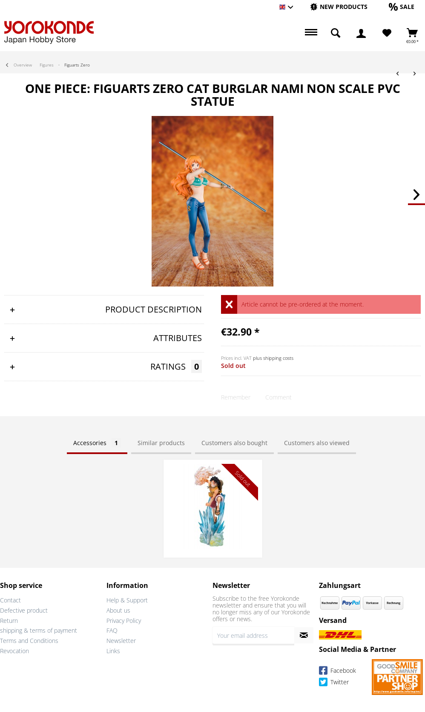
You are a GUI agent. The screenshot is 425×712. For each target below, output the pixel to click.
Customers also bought (234, 443)
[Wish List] (387, 33)
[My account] (361, 33)
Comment (278, 397)
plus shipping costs (273, 358)
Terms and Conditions (29, 641)
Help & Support (127, 600)
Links (113, 651)
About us (118, 610)
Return (9, 620)
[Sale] (402, 7)
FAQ (112, 630)
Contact (10, 600)
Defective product (24, 610)
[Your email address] (253, 635)
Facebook (337, 671)
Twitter (334, 683)
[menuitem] (338, 7)
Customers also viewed (317, 443)
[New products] (339, 7)
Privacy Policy (123, 620)
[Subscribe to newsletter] (304, 635)
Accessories (97, 443)
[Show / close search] (335, 33)
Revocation (14, 651)
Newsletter (121, 641)
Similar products (161, 443)
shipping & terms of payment (38, 630)
